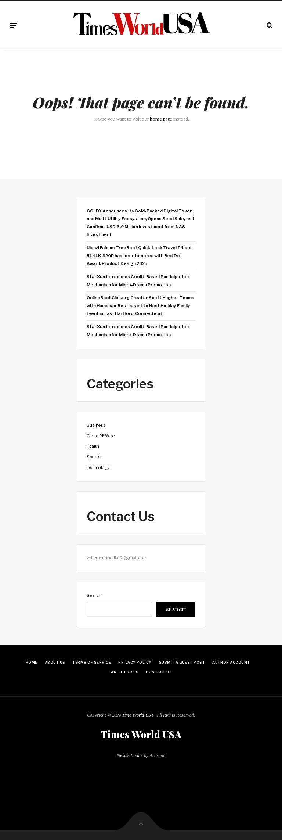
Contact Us (159, 672)
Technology (98, 467)
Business (96, 425)
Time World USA (137, 715)
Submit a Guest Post (182, 662)
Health (93, 446)
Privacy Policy (135, 662)
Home (31, 662)
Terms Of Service (91, 662)
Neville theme (130, 755)
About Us (55, 662)
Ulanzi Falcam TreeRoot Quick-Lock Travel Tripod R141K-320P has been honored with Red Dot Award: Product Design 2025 (139, 255)
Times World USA (141, 734)
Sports (94, 456)
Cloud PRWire (101, 435)
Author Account (231, 662)
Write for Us (124, 672)
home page (161, 119)
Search (94, 595)
